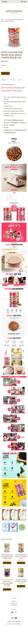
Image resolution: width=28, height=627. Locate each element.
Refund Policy (14, 605)
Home (2, 19)
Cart (23, 1)
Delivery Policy (14, 603)
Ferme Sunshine (9, 84)
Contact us (14, 601)
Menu (4, 1)
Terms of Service (10, 623)
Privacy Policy (18, 623)
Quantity (3, 65)
